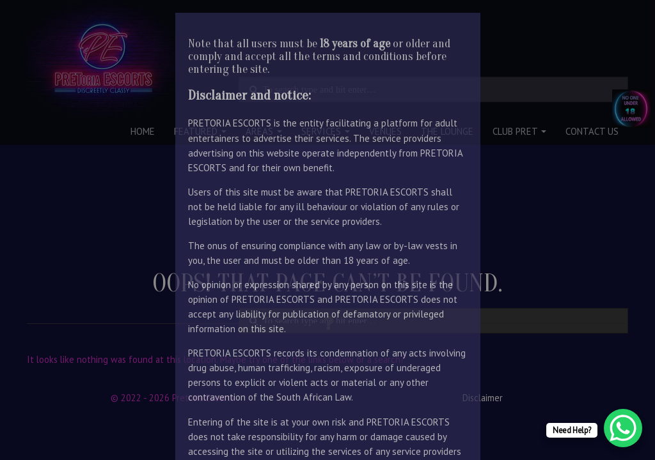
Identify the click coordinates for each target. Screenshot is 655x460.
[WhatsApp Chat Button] (623, 428)
